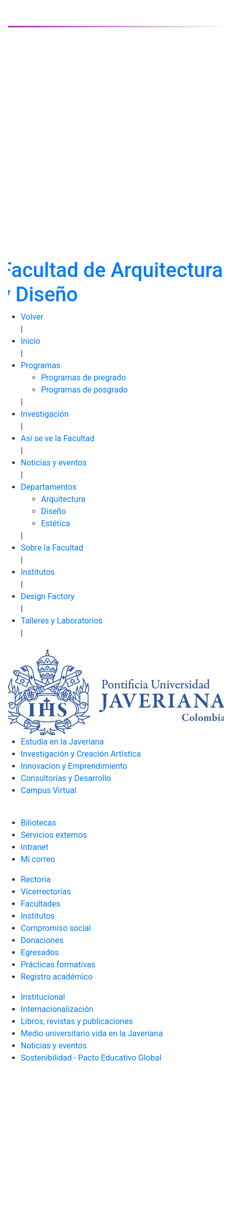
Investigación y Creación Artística (81, 754)
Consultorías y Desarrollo (66, 778)
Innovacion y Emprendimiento (74, 766)
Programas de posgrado (84, 390)
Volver (32, 317)
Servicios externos (54, 835)
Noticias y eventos (54, 462)
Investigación (45, 414)
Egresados (40, 952)
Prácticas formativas (58, 964)
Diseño (53, 511)
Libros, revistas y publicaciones (77, 1021)
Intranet (35, 847)
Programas (40, 365)
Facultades (40, 904)
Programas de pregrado (83, 377)
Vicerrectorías (46, 891)
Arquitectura (63, 499)
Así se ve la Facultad (57, 438)
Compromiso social (56, 928)
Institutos (38, 572)
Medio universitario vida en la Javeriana (92, 1033)
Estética (55, 523)
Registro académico (57, 977)
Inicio (30, 341)
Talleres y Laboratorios (61, 621)
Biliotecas (38, 823)
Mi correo (38, 859)
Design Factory (47, 596)
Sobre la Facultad (52, 548)
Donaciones (42, 940)
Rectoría (36, 879)
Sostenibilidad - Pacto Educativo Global (91, 1058)
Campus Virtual (48, 790)
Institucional (43, 997)
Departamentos (48, 487)
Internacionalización (57, 1009)
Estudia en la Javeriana (62, 742)
